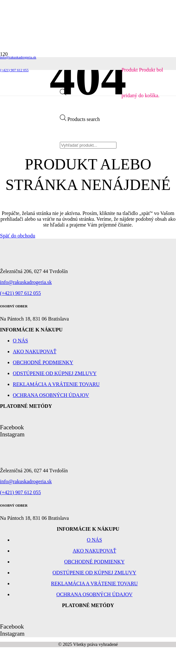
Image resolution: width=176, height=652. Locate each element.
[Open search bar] (63, 93)
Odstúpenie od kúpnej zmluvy (55, 373)
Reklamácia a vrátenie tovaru (56, 384)
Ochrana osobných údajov (51, 395)
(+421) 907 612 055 (20, 293)
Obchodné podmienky (43, 362)
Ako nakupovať (34, 351)
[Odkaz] (30, 99)
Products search (84, 119)
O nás (20, 340)
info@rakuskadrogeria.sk (26, 282)
